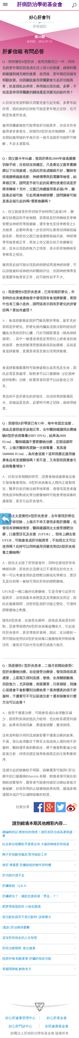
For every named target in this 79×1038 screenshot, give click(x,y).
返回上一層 (5, 519)
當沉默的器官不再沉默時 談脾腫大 (26, 917)
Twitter (61, 807)
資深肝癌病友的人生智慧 (19, 937)
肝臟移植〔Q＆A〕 (15, 885)
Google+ (50, 807)
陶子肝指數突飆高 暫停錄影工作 (24, 854)
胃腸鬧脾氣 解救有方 (17, 969)
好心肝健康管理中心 (20, 1018)
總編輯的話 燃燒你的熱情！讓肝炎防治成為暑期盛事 (37, 834)
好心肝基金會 (57, 1018)
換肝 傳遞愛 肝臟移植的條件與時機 (26, 865)
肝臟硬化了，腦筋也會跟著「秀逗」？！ (30, 896)
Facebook (39, 807)
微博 (72, 807)
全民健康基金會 (56, 1026)
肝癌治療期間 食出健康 (19, 948)
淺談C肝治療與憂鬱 (16, 927)
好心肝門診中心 (20, 1026)
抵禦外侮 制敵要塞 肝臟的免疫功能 (26, 958)
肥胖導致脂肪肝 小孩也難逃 (21, 906)
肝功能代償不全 (13, 875)
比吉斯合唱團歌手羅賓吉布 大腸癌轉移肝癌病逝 (36, 844)
